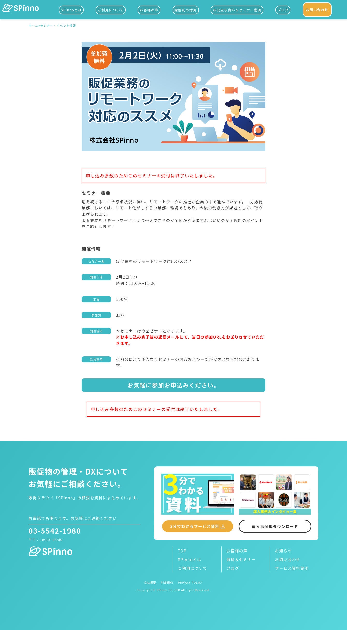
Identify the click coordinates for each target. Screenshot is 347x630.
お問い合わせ (317, 9)
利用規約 (167, 582)
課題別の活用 (185, 10)
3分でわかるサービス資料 (194, 526)
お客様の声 (149, 10)
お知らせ (283, 551)
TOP (182, 551)
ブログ (283, 10)
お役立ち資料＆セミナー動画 (237, 10)
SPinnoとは (71, 10)
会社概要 (150, 582)
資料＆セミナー (241, 559)
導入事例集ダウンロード (275, 526)
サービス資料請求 (292, 568)
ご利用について (111, 10)
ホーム (33, 26)
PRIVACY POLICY (190, 582)
